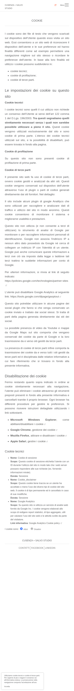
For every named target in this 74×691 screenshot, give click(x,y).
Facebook (37, 548)
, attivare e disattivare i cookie (37, 435)
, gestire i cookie (28, 441)
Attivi (25, 529)
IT (56, 5)
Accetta (7, 686)
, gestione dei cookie (32, 429)
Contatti (24, 548)
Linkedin (50, 548)
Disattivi (37, 529)
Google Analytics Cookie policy (44, 523)
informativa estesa (13, 680)
